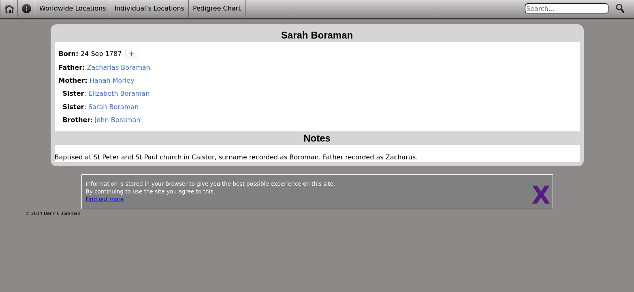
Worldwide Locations (72, 8)
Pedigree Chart (217, 8)
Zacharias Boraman (118, 67)
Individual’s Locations (149, 8)
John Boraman (118, 120)
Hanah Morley (112, 80)
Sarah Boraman (113, 107)
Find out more (105, 199)
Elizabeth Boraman (118, 93)
